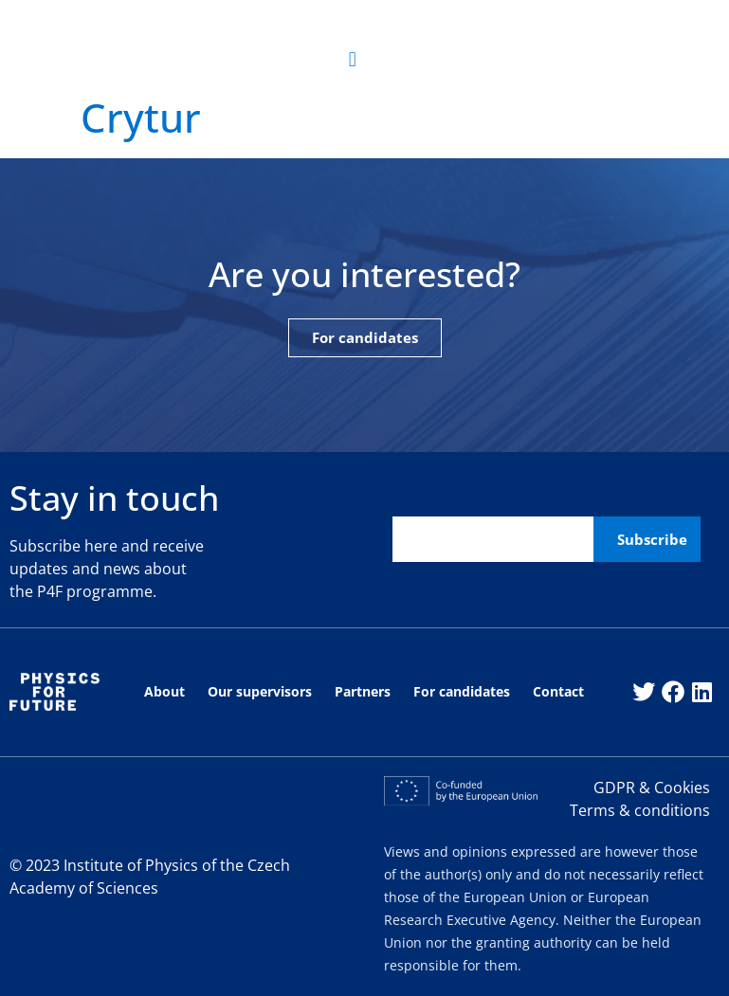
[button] (352, 60)
